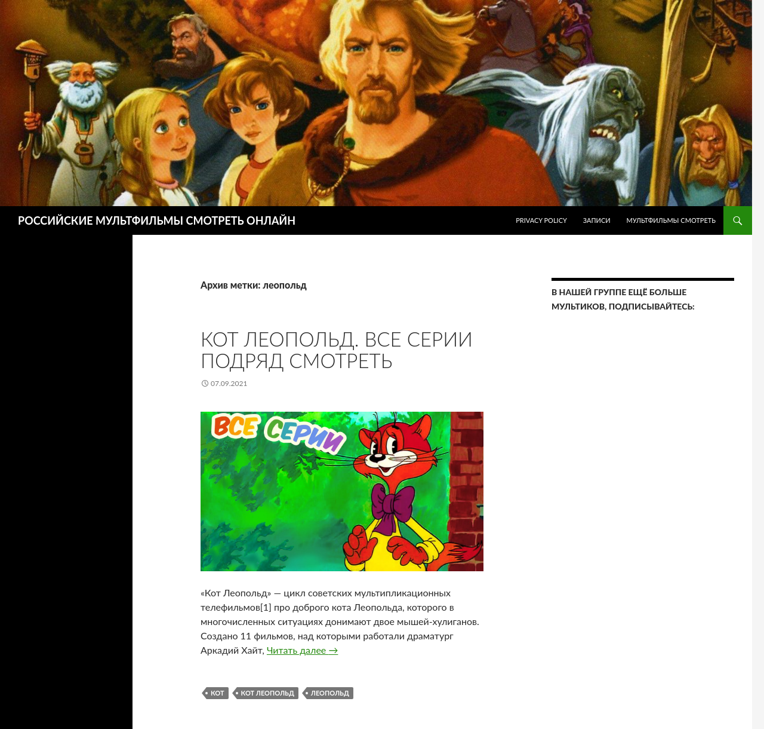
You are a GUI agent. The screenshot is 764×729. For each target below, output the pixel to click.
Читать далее (302, 650)
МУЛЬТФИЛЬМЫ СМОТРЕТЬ (671, 220)
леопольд (330, 693)
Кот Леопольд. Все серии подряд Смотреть (337, 349)
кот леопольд (267, 693)
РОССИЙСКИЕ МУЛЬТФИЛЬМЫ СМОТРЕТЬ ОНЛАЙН (156, 220)
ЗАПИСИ (597, 220)
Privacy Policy (541, 220)
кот (217, 693)
